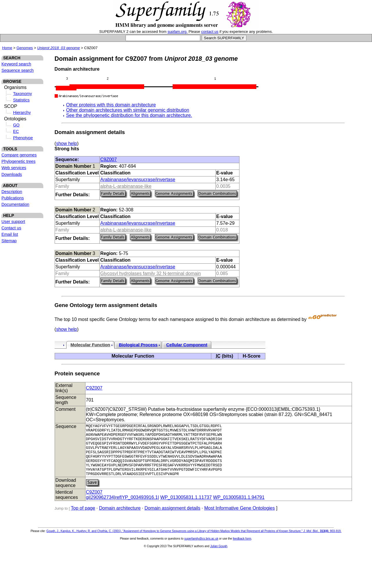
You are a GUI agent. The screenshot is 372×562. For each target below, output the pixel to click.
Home (7, 48)
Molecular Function (90, 344)
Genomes (25, 48)
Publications (12, 198)
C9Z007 (108, 159)
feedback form (242, 549)
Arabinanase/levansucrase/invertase (137, 179)
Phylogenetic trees (18, 161)
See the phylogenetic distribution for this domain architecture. (129, 115)
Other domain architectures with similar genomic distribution (127, 110)
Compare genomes (19, 155)
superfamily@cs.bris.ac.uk (201, 549)
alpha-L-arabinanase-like (125, 186)
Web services (13, 167)
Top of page (83, 518)
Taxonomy (22, 93)
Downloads (11, 174)
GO (16, 125)
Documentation (15, 204)
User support (13, 221)
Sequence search (17, 70)
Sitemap (9, 240)
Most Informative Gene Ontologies (239, 518)
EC (16, 131)
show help (66, 143)
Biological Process (138, 344)
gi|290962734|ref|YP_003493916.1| (122, 507)
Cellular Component (186, 344)
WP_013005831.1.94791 (238, 507)
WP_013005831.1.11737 (186, 507)
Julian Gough (218, 556)
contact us (209, 31)
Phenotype (23, 137)
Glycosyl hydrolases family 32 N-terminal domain (150, 273)
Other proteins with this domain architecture (111, 104)
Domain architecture (120, 518)
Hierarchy (22, 112)
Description (11, 191)
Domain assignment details (172, 518)
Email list (9, 234)
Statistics (21, 100)
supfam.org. (178, 31)
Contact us (11, 228)
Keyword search (16, 64)
